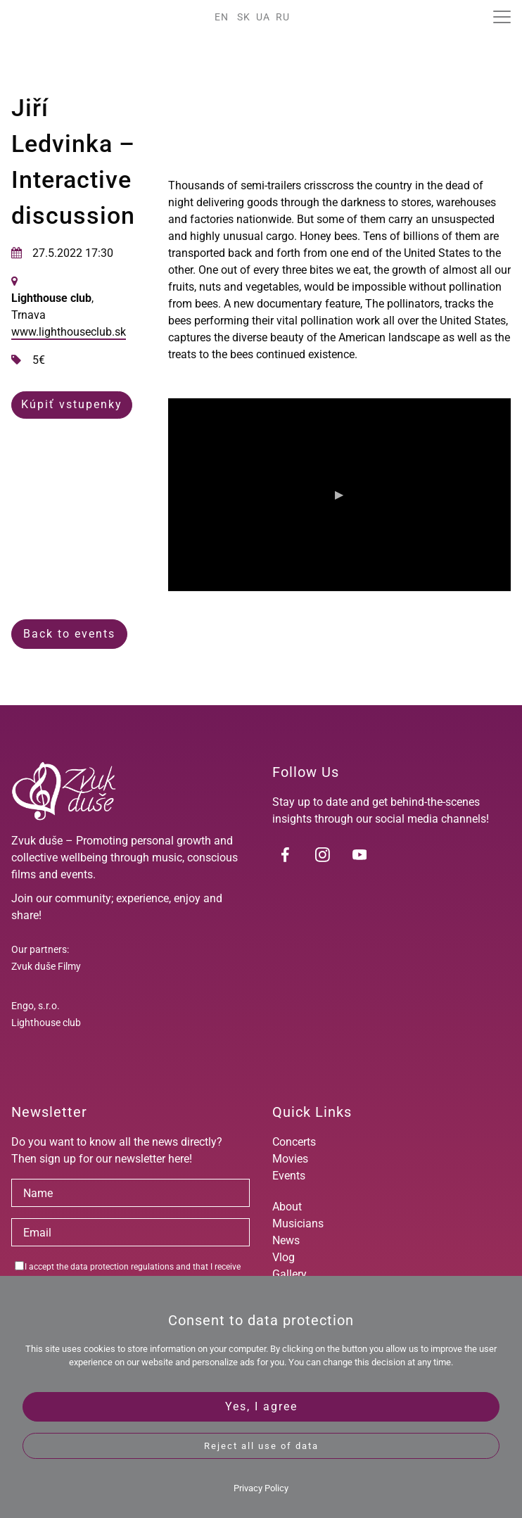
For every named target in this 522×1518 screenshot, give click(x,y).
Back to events (69, 633)
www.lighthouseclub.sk (68, 332)
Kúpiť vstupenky (71, 404)
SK (243, 17)
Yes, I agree (261, 1406)
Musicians (298, 1223)
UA (263, 17)
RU (283, 17)
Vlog (283, 1257)
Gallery (289, 1274)
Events (288, 1175)
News (286, 1240)
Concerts (294, 1142)
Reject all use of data (261, 1446)
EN (222, 17)
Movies (290, 1158)
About (287, 1206)
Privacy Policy (261, 1488)
